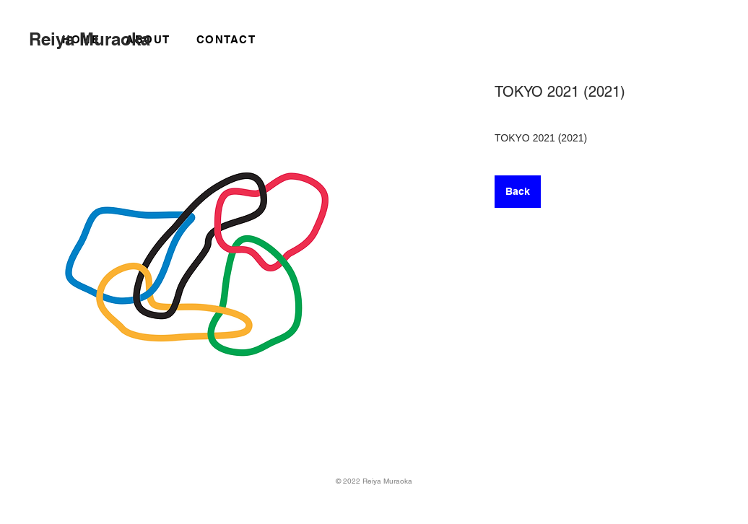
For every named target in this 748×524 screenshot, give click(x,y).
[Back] (518, 191)
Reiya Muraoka (89, 39)
